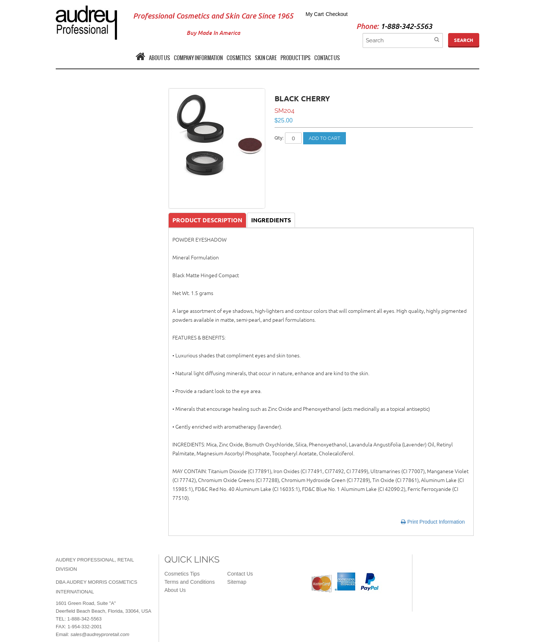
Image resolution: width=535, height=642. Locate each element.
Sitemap (236, 582)
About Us (175, 590)
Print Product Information (433, 522)
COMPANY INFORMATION (198, 58)
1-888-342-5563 (406, 26)
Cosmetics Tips (182, 574)
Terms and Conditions (190, 582)
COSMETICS (239, 58)
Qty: (279, 138)
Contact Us (240, 574)
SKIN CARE (266, 58)
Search (463, 40)
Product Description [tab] (207, 220)
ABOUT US (159, 58)
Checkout (337, 14)
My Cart (315, 14)
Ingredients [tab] (271, 220)
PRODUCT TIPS (296, 58)
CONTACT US (327, 58)
